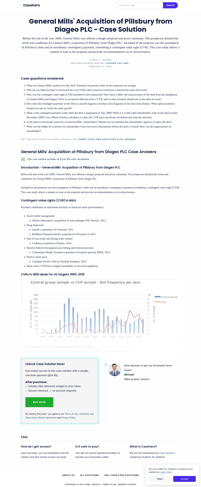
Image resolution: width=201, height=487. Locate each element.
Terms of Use (71, 414)
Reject (160, 479)
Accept (184, 479)
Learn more (166, 472)
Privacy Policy (68, 418)
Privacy (96, 484)
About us (68, 475)
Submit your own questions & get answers (107, 139)
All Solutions (89, 475)
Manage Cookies (127, 484)
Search (170, 5)
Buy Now (39, 402)
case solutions (167, 453)
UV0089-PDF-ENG (117, 63)
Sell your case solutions (121, 475)
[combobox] (139, 5)
